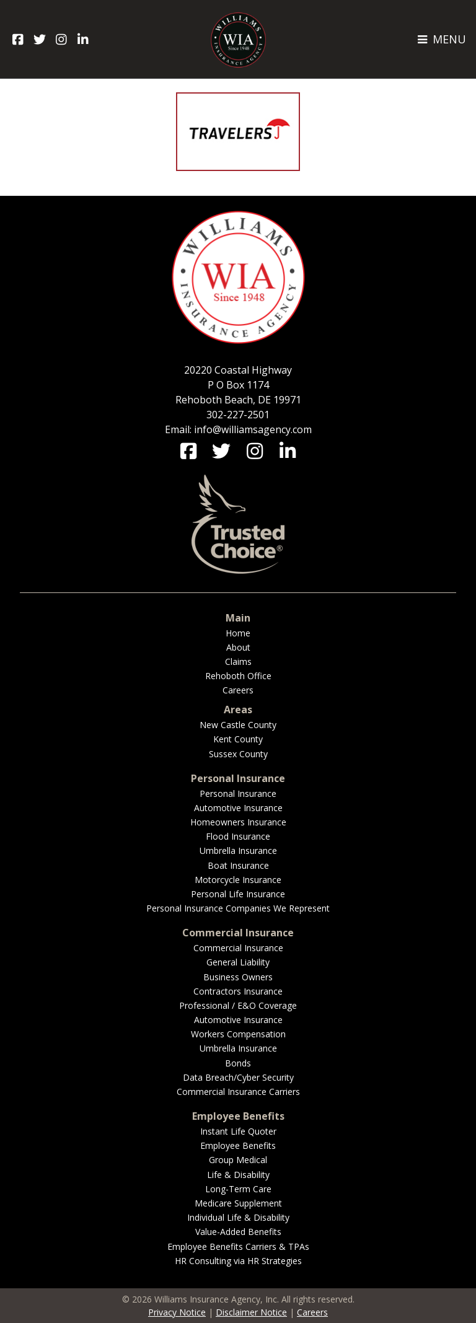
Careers (238, 690)
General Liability (238, 962)
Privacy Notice (177, 1312)
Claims (238, 661)
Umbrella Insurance (238, 850)
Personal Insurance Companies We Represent (238, 908)
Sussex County (238, 754)
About (238, 647)
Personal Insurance (238, 793)
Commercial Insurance (238, 948)
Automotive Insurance (238, 808)
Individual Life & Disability (238, 1217)
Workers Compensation (238, 1034)
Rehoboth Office (238, 676)
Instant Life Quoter (238, 1131)
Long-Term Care (238, 1189)
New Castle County (238, 725)
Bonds (238, 1063)
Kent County (238, 739)
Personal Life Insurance (238, 894)
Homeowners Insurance (238, 822)
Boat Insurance (238, 865)
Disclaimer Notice (251, 1312)
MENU (441, 39)
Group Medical (238, 1160)
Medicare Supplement (238, 1203)
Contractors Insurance (238, 991)
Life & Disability (238, 1174)
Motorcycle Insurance (238, 880)
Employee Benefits (238, 1145)
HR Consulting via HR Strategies (238, 1261)
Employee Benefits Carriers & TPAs (238, 1246)
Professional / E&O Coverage (238, 1005)
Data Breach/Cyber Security (238, 1077)
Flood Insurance (238, 836)
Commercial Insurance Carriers (238, 1091)
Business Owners (238, 977)
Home (238, 633)
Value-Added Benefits (238, 1231)
